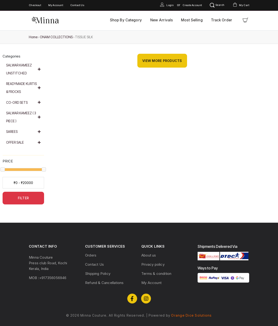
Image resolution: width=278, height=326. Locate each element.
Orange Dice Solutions (191, 315)
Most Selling (192, 20)
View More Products (162, 61)
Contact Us (77, 5)
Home (33, 37)
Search (217, 5)
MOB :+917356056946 (48, 278)
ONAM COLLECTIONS (56, 37)
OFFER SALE (23, 142)
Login (167, 5)
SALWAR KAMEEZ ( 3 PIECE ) (23, 117)
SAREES (23, 132)
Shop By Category (126, 20)
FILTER (23, 198)
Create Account (192, 5)
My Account (55, 5)
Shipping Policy (97, 273)
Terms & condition (156, 273)
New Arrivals (161, 20)
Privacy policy (153, 264)
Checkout (35, 5)
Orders (90, 255)
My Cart (241, 5)
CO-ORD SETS (23, 102)
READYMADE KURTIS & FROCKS (23, 88)
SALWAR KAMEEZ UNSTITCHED (23, 69)
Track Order (221, 20)
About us (148, 255)
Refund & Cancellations (104, 282)
